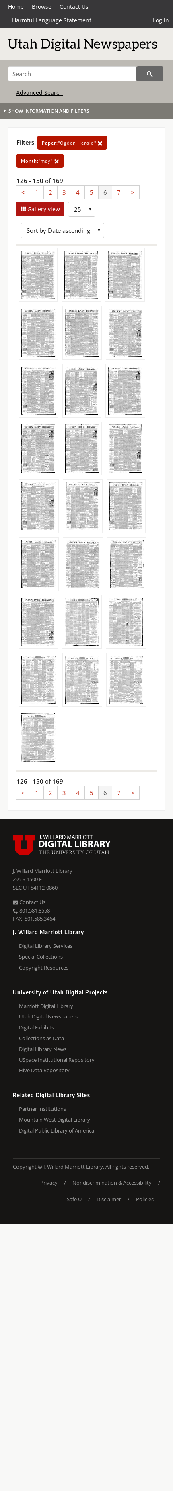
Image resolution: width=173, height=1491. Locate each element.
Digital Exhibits (36, 1027)
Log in (161, 20)
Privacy (49, 1182)
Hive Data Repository (44, 1070)
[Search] (72, 73)
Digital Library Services (45, 945)
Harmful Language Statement (51, 20)
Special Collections (41, 956)
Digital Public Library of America (56, 1130)
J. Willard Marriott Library (42, 870)
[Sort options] (62, 230)
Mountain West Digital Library (54, 1119)
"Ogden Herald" (72, 143)
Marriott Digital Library (46, 1006)
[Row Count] (81, 209)
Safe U (74, 1199)
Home (16, 6)
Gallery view (43, 209)
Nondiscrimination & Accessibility (112, 1182)
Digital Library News (42, 1049)
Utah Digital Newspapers (48, 1016)
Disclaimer (109, 1199)
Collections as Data (41, 1038)
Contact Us (74, 6)
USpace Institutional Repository (57, 1059)
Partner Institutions (42, 1108)
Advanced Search (39, 92)
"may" (40, 161)
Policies (145, 1199)
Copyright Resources (43, 967)
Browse (41, 6)
